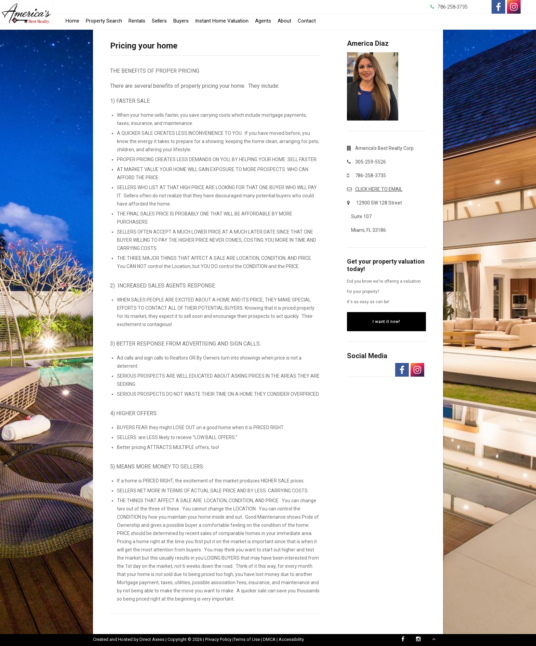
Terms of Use (246, 639)
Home (72, 21)
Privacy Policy (218, 639)
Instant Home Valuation (222, 21)
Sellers (159, 21)
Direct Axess (151, 639)
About (284, 21)
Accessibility (291, 639)
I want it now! (386, 321)
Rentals (137, 21)
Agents (263, 21)
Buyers (181, 21)
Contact (307, 21)
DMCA (269, 639)
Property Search (104, 21)
